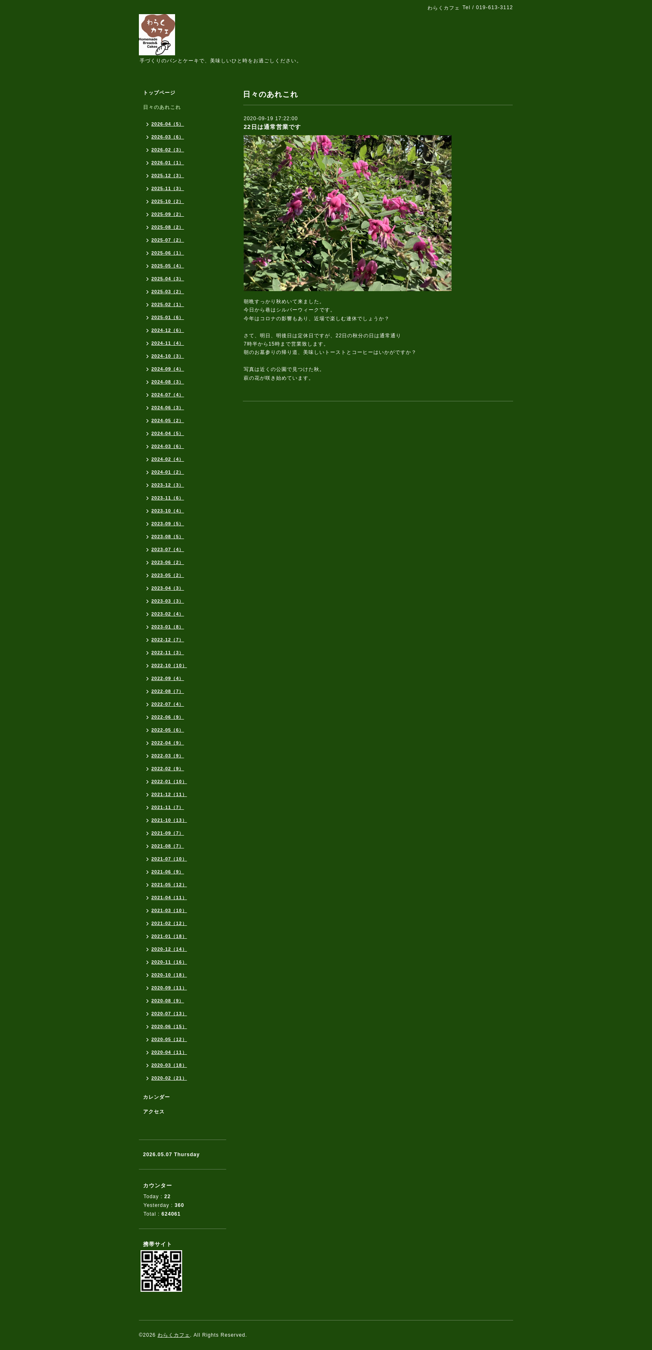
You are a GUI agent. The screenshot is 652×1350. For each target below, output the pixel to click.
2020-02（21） (169, 1078)
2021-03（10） (169, 910)
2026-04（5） (167, 123)
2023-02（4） (167, 613)
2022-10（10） (169, 665)
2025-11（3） (167, 188)
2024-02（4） (167, 459)
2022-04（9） (167, 742)
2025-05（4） (167, 265)
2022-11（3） (167, 652)
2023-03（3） (167, 600)
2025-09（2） (167, 214)
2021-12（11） (169, 794)
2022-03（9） (167, 755)
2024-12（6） (167, 330)
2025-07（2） (167, 239)
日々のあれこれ (162, 107)
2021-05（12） (169, 884)
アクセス (154, 1112)
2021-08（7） (167, 845)
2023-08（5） (167, 536)
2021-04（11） (169, 897)
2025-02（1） (167, 304)
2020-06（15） (169, 1026)
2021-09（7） (167, 833)
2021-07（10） (169, 858)
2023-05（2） (167, 575)
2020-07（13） (169, 1013)
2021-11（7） (167, 807)
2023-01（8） (167, 626)
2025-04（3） (167, 278)
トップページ (159, 93)
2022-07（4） (167, 704)
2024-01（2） (167, 472)
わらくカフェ (174, 1335)
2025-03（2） (167, 291)
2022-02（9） (167, 768)
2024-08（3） (167, 381)
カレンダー (156, 1097)
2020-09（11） (169, 987)
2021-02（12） (169, 923)
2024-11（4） (167, 343)
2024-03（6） (167, 446)
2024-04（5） (167, 433)
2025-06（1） (167, 252)
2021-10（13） (169, 820)
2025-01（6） (167, 317)
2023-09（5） (167, 523)
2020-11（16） (169, 961)
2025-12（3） (167, 175)
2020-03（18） (169, 1065)
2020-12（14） (169, 949)
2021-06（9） (167, 871)
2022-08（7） (167, 691)
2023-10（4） (167, 510)
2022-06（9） (167, 717)
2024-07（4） (167, 394)
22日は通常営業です (272, 127)
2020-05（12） (169, 1039)
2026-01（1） (167, 162)
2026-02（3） (167, 149)
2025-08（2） (167, 227)
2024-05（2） (167, 420)
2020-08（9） (167, 1000)
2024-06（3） (167, 407)
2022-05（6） (167, 729)
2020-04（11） (169, 1052)
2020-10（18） (169, 974)
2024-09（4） (167, 368)
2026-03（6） (167, 136)
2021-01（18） (169, 936)
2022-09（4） (167, 678)
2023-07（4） (167, 549)
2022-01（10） (169, 781)
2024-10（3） (167, 356)
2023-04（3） (167, 588)
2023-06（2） (167, 562)
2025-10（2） (167, 201)
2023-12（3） (167, 484)
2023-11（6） (167, 497)
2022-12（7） (167, 639)
